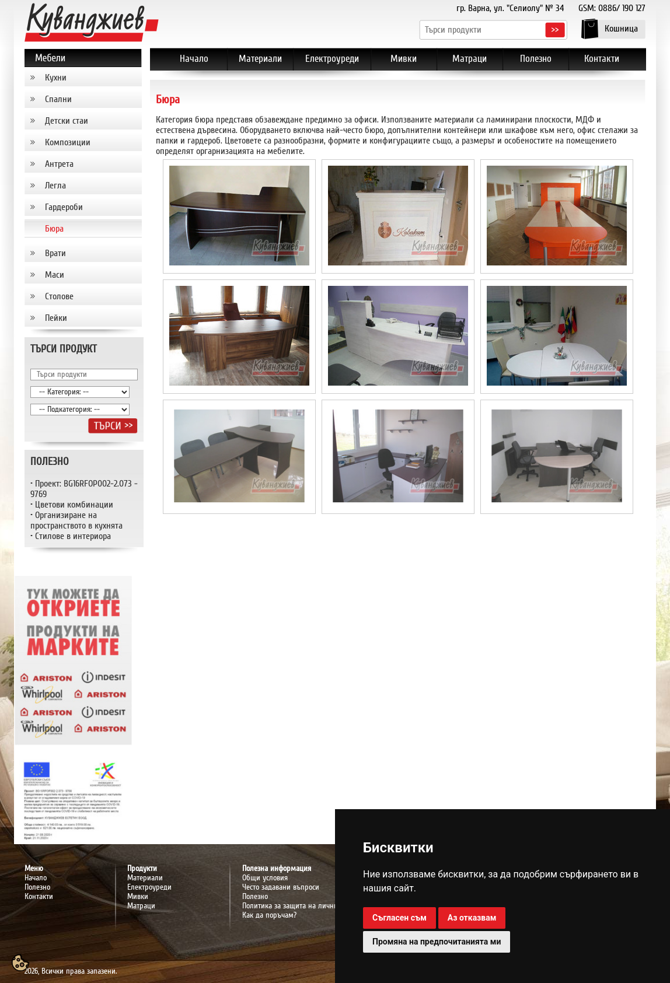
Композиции (67, 142)
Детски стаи (66, 121)
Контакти (39, 896)
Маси (54, 275)
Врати (55, 253)
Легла (55, 185)
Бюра (54, 228)
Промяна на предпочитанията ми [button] (436, 941)
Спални (58, 99)
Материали (145, 878)
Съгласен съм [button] (399, 917)
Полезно (37, 887)
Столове (59, 296)
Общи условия (265, 878)
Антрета (59, 164)
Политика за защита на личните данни (304, 906)
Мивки (137, 896)
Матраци (141, 906)
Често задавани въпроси (280, 887)
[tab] (83, 78)
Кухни (56, 77)
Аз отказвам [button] (472, 917)
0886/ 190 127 (621, 8)
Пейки (56, 318)
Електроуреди (149, 887)
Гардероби (64, 207)
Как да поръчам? (269, 915)
